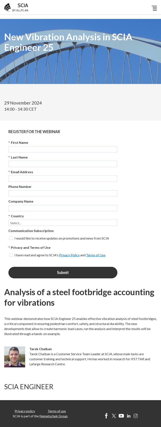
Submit (63, 272)
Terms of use (57, 411)
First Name (18, 142)
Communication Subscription (31, 231)
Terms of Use (95, 255)
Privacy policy (25, 411)
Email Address (20, 171)
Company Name (20, 201)
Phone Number (20, 187)
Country (16, 216)
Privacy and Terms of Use (29, 247)
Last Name (18, 157)
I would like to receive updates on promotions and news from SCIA (61, 238)
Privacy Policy (69, 255)
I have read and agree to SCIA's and (60, 255)
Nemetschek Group (53, 416)
